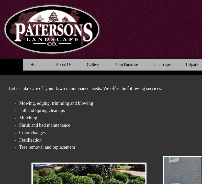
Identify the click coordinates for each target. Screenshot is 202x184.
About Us (64, 64)
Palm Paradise (126, 64)
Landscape (162, 64)
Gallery (93, 64)
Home (35, 64)
